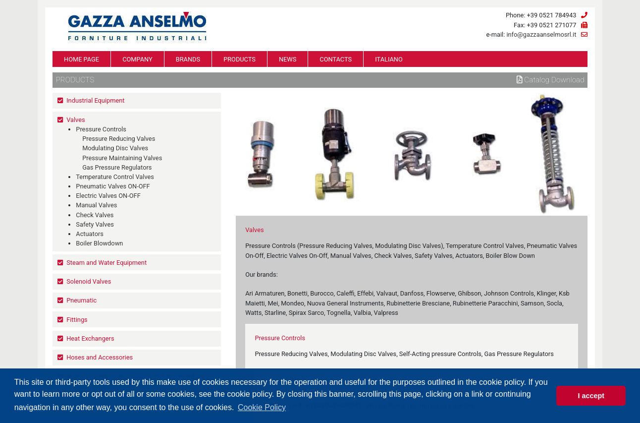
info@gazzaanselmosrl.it (541, 34)
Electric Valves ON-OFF (108, 195)
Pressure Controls (101, 129)
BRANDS (188, 59)
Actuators (90, 234)
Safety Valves (95, 224)
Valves (75, 119)
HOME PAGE (81, 59)
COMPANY (137, 59)
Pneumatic (81, 300)
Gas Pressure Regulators (117, 167)
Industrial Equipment (95, 100)
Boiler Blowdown (99, 243)
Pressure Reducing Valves (118, 138)
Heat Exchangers (90, 338)
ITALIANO (389, 59)
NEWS (287, 59)
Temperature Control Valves (115, 177)
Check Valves (94, 215)
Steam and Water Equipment (106, 262)
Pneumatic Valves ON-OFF (113, 186)
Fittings (77, 319)
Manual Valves (96, 205)
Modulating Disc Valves (115, 148)
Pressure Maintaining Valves (122, 158)
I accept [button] (591, 396)
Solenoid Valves (88, 281)
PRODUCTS (239, 59)
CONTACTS (336, 59)
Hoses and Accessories (99, 357)
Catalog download (551, 79)
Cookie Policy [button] (262, 407)
